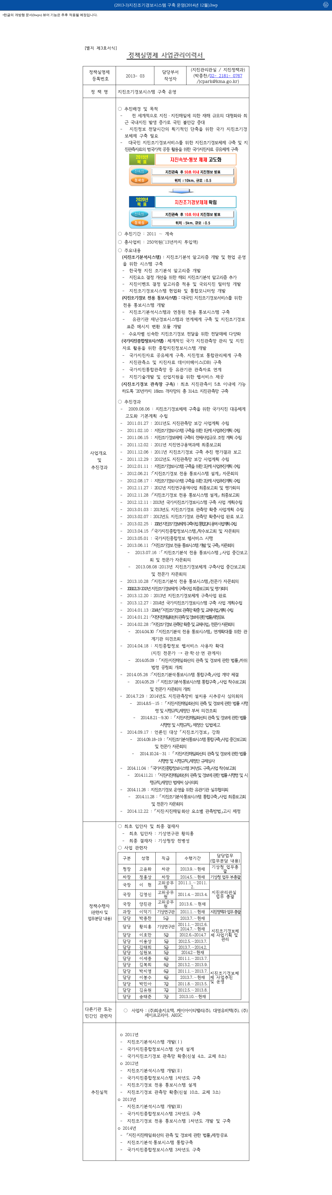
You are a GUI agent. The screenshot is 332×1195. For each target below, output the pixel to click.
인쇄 (326, 4)
